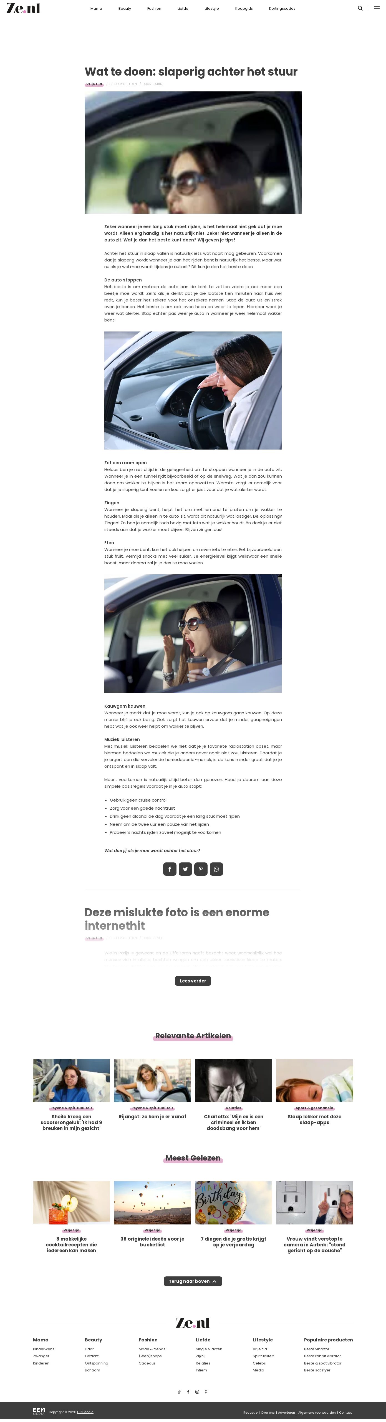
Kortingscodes (282, 8)
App (216, 869)
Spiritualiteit (263, 1356)
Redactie (250, 1412)
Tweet (185, 869)
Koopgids (244, 8)
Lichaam (92, 1370)
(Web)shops (150, 1356)
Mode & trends (152, 1349)
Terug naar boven (189, 1286)
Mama (96, 8)
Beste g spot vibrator (323, 1363)
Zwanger (41, 1356)
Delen (169, 869)
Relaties (203, 1363)
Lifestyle (212, 8)
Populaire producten (328, 1340)
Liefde (183, 8)
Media (258, 1370)
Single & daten (209, 1349)
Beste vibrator (316, 1349)
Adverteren (286, 1412)
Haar (89, 1349)
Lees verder (193, 982)
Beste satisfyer (317, 1370)
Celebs (259, 1363)
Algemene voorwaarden (317, 1412)
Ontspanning (96, 1363)
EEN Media (85, 1412)
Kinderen (41, 1363)
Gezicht (92, 1356)
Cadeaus (147, 1363)
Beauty (124, 8)
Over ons (268, 1412)
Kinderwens (43, 1349)
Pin (201, 869)
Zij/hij (200, 1356)
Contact (345, 1412)
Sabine (158, 84)
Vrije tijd (94, 84)
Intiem (201, 1370)
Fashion (154, 8)
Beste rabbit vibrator (322, 1356)
